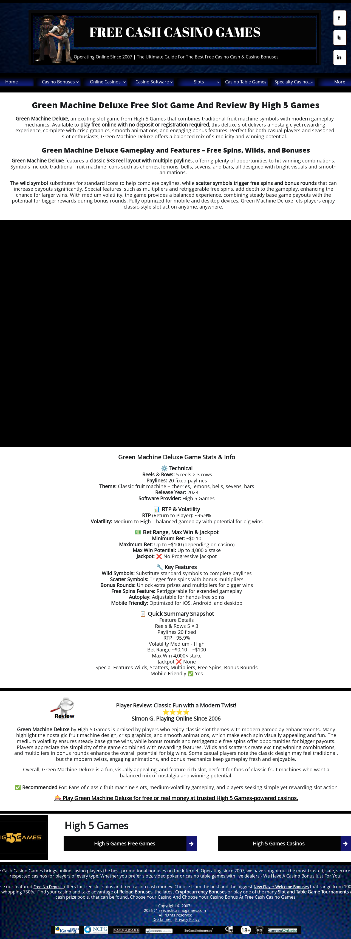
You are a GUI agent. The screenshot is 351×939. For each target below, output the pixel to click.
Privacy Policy (187, 919)
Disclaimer (162, 919)
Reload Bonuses (135, 892)
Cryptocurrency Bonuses (201, 892)
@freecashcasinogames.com (179, 910)
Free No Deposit (48, 886)
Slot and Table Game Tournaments (313, 892)
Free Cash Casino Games (270, 897)
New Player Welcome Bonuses (281, 886)
